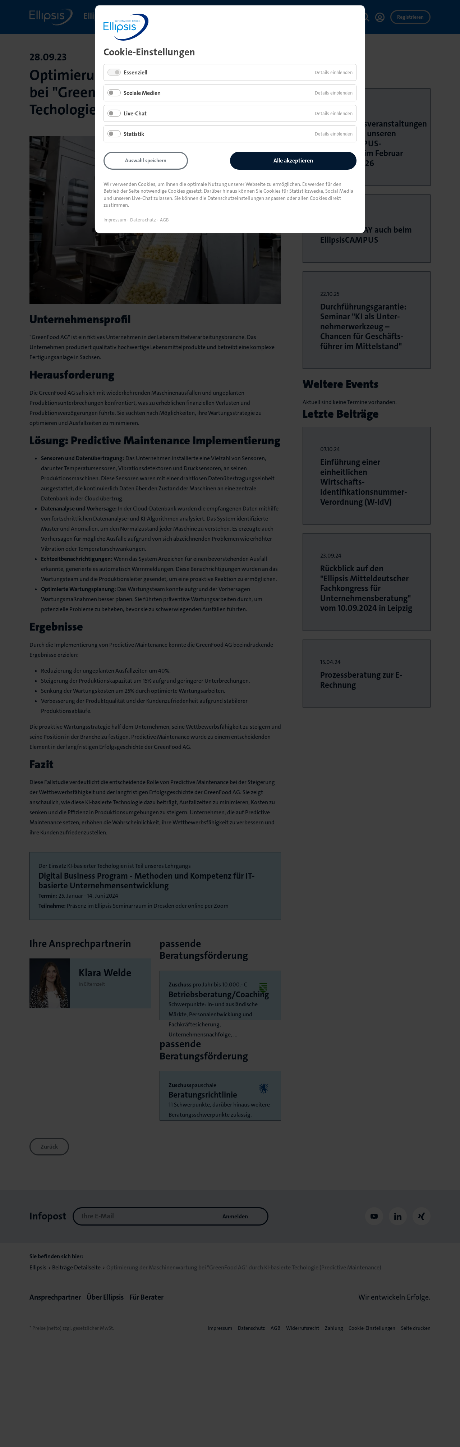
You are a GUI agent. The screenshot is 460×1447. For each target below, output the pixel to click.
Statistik (134, 134)
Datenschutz (143, 220)
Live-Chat (135, 113)
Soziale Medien (142, 93)
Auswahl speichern (145, 160)
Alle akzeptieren (293, 160)
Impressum (115, 220)
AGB (164, 220)
